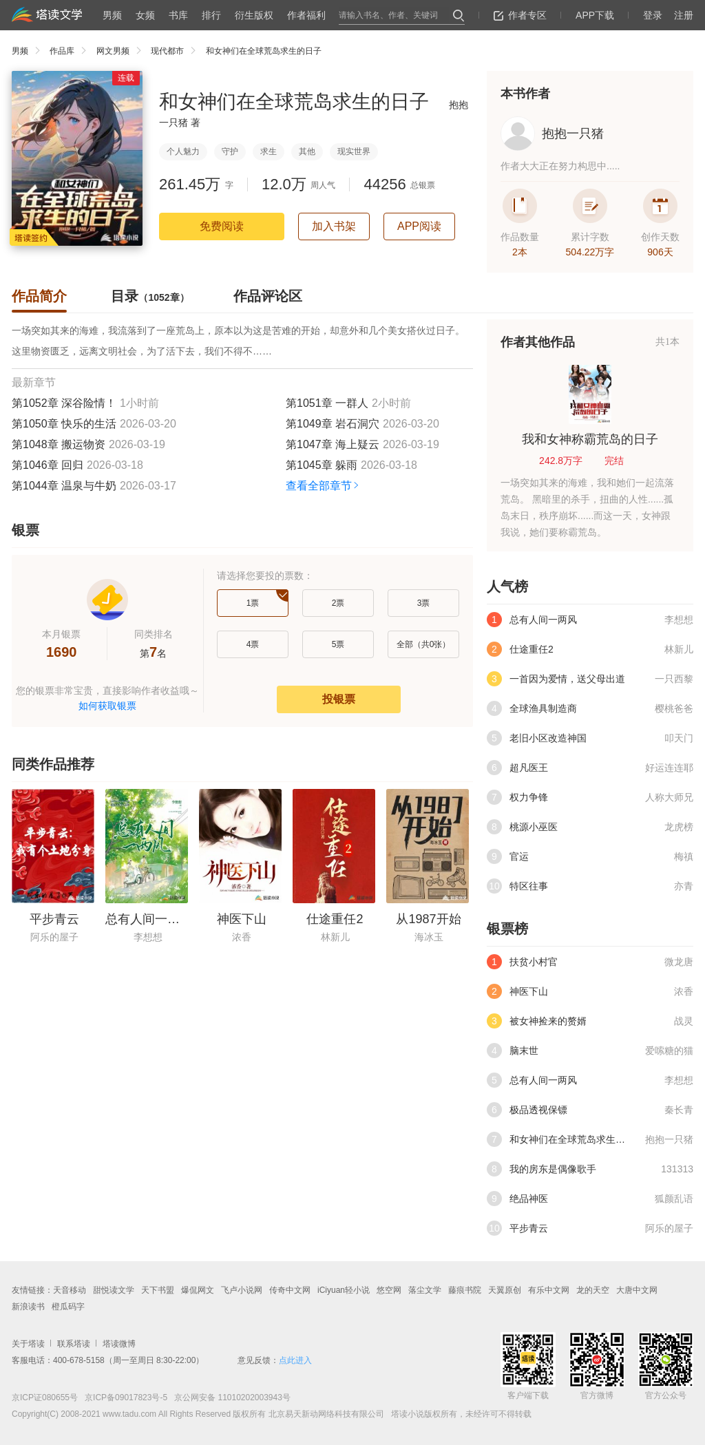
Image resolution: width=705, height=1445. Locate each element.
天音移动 (69, 1290)
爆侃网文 (197, 1290)
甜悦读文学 (113, 1290)
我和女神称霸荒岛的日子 (590, 439)
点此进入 (295, 1360)
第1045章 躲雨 (321, 465)
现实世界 (353, 151)
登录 (652, 15)
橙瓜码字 (68, 1306)
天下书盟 (157, 1290)
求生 (268, 151)
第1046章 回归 (47, 465)
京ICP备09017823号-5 (125, 1397)
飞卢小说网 (241, 1290)
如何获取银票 (107, 705)
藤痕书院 (464, 1290)
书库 (178, 15)
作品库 (71, 51)
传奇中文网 (290, 1290)
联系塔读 (73, 1344)
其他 (307, 151)
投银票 (338, 699)
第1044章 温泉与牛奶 (64, 486)
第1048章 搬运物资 (58, 444)
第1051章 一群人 (327, 403)
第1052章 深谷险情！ (64, 403)
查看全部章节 (323, 486)
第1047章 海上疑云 (332, 444)
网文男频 (122, 51)
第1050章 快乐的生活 (64, 424)
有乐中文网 (548, 1290)
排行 (211, 15)
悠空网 (389, 1290)
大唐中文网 (636, 1290)
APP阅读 (419, 226)
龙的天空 (592, 1290)
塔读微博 (119, 1344)
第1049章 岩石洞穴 (332, 424)
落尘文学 (424, 1290)
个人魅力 (183, 151)
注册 (683, 15)
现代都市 (176, 51)
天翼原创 (504, 1290)
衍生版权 (254, 15)
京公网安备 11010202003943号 (229, 1397)
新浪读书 (28, 1306)
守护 (230, 151)
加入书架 (334, 226)
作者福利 (306, 15)
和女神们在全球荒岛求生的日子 (264, 51)
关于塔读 (28, 1344)
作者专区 (520, 15)
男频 (112, 15)
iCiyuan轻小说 (343, 1290)
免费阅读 (222, 226)
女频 (145, 15)
